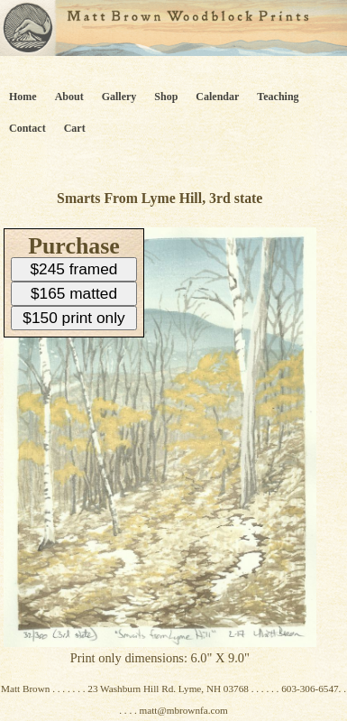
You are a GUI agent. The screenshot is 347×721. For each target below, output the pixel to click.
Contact (27, 128)
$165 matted (74, 293)
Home (23, 96)
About (69, 96)
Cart (75, 128)
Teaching (277, 96)
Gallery (119, 96)
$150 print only (73, 318)
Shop (166, 96)
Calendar (217, 96)
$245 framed (74, 269)
